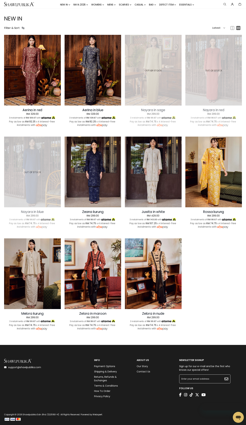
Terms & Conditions (106, 385)
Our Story (142, 366)
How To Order (102, 391)
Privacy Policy (102, 396)
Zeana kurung (93, 212)
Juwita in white (153, 212)
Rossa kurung (213, 212)
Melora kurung (32, 314)
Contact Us (143, 371)
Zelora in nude (153, 314)
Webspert (97, 414)
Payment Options (104, 366)
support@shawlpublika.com (22, 367)
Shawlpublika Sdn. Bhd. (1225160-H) (41, 414)
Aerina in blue (92, 110)
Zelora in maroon (92, 314)
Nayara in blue (32, 212)
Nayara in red (213, 110)
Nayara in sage (153, 110)
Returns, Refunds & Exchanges (105, 378)
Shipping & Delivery (105, 371)
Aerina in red (32, 110)
